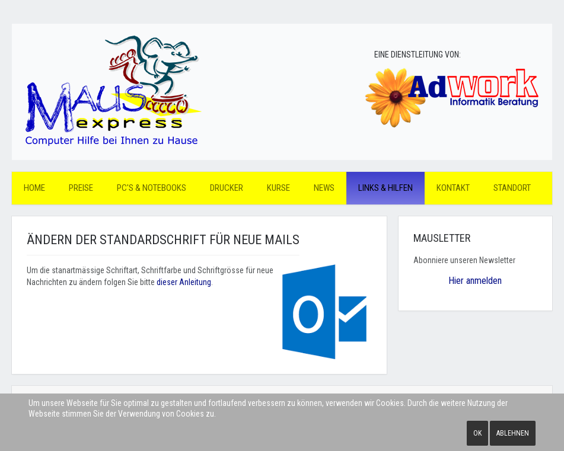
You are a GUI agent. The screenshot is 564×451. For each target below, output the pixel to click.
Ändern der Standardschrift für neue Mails (163, 239)
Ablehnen (512, 433)
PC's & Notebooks (151, 188)
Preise (81, 188)
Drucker (226, 188)
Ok (477, 433)
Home (34, 188)
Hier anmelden (475, 280)
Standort (512, 188)
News (324, 188)
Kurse (278, 188)
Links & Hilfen (385, 188)
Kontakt (453, 188)
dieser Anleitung (184, 282)
